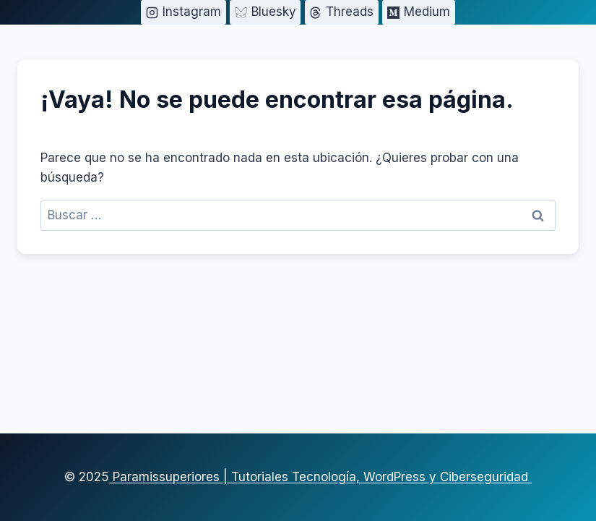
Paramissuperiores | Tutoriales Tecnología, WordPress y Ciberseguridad (320, 477)
